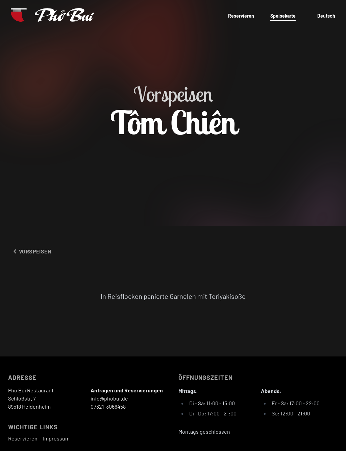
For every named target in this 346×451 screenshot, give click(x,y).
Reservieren (241, 16)
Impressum (56, 438)
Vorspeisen (31, 251)
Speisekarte (283, 16)
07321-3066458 (108, 406)
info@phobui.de (109, 398)
